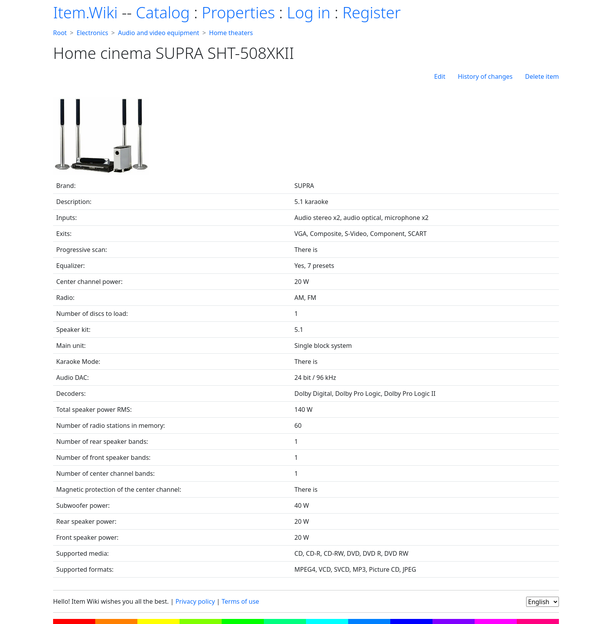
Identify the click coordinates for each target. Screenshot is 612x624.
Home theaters (231, 32)
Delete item (542, 76)
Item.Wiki (85, 12)
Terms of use (240, 601)
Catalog (163, 12)
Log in (309, 12)
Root (60, 32)
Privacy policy (195, 601)
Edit (439, 76)
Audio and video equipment (158, 32)
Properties (238, 12)
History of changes (485, 76)
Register (371, 12)
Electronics (92, 32)
